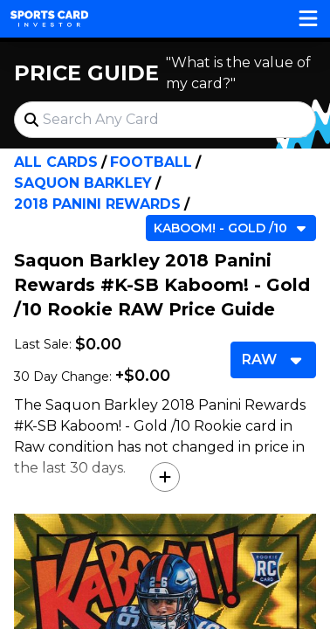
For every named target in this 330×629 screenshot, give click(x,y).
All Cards (56, 162)
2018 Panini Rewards (97, 204)
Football (151, 162)
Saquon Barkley (83, 183)
